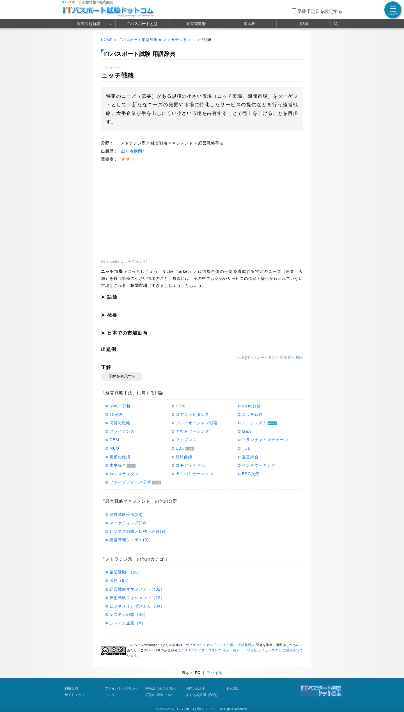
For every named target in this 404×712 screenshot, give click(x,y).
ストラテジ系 (175, 40)
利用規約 (71, 688)
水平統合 (117, 465)
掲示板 (249, 23)
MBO (114, 448)
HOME (107, 40)
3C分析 (116, 414)
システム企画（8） (127, 623)
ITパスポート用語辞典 (137, 40)
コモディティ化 (190, 465)
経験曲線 (184, 457)
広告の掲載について (160, 695)
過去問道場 (196, 23)
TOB (246, 448)
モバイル (214, 672)
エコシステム (254, 423)
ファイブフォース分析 (130, 482)
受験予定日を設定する (319, 11)
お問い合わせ (196, 688)
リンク (110, 695)
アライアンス (122, 431)
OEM (114, 439)
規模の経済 (119, 457)
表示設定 (233, 688)
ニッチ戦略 (252, 414)
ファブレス (186, 439)
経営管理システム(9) (129, 540)
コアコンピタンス (192, 414)
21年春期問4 (133, 151)
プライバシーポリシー (122, 688)
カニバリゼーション (195, 473)
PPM (180, 406)
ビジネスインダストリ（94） (137, 606)
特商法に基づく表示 (160, 688)
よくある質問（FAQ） (202, 695)
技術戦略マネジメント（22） (137, 597)
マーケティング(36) (128, 523)
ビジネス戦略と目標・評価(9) (137, 531)
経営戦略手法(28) (126, 514)
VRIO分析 (251, 406)
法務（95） (120, 580)
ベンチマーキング (259, 465)
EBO (180, 448)
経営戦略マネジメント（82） (137, 589)
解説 (299, 358)
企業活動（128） (125, 572)
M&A (246, 431)
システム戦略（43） (128, 614)
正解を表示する (122, 376)
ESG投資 (250, 473)
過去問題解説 (88, 23)
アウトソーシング (192, 431)
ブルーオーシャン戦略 (197, 423)
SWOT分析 (120, 406)
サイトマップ (75, 695)
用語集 (303, 23)
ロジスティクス (124, 473)
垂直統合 (250, 457)
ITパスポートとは (142, 23)
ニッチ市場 (224, 645)
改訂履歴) (245, 645)
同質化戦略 (119, 423)
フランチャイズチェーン (265, 439)
